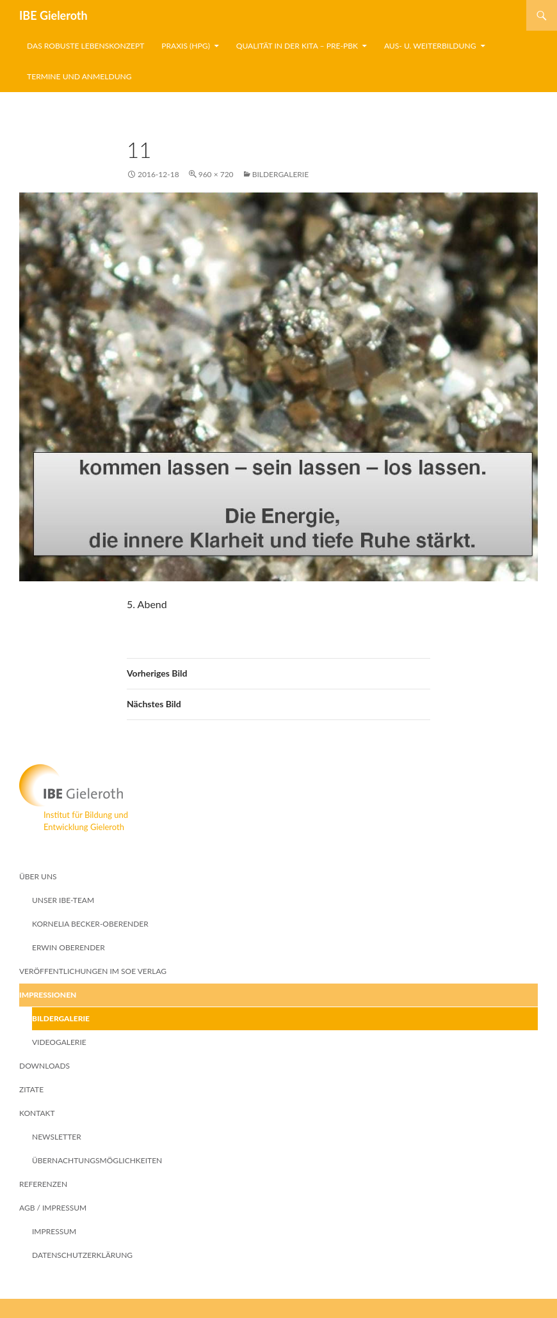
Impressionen (47, 995)
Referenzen (43, 1184)
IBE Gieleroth (53, 15)
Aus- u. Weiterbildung (430, 46)
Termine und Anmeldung (79, 76)
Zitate (31, 1089)
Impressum (54, 1231)
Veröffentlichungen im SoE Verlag (92, 971)
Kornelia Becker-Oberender (90, 924)
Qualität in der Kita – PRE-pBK (297, 46)
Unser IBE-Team (63, 900)
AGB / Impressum (52, 1207)
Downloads (44, 1066)
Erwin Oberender (68, 947)
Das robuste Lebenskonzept (85, 46)
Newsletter (56, 1136)
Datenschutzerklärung (82, 1255)
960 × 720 (216, 174)
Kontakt (37, 1113)
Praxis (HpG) (185, 46)
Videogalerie (59, 1042)
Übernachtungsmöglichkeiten (97, 1160)
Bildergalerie (280, 174)
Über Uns (38, 876)
